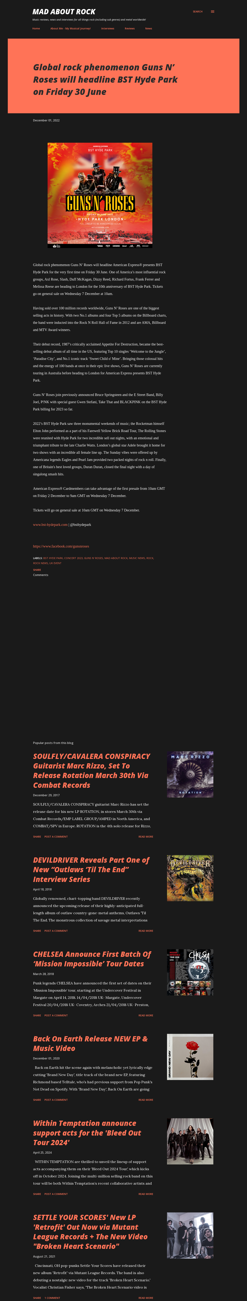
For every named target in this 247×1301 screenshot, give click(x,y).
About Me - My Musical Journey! (70, 28)
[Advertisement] (94, 696)
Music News (137, 558)
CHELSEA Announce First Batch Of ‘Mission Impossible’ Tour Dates (92, 959)
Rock (149, 558)
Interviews (107, 28)
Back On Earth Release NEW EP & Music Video (90, 1043)
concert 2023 (73, 558)
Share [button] (37, 569)
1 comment (52, 1298)
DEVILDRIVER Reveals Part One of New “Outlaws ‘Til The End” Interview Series (91, 869)
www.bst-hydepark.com (50, 525)
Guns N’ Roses (93, 558)
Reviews (130, 28)
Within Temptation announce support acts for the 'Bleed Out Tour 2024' (87, 1132)
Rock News (40, 563)
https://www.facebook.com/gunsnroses (61, 546)
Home (36, 28)
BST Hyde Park (53, 558)
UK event (55, 563)
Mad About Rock (63, 11)
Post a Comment (56, 836)
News (148, 28)
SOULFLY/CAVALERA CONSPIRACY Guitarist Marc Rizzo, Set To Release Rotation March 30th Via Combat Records (91, 770)
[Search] (197, 11)
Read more (146, 836)
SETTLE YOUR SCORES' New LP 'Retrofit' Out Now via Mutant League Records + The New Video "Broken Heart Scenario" (90, 1231)
